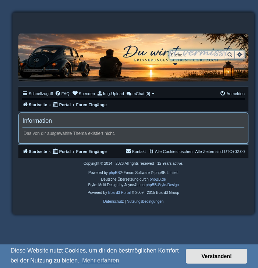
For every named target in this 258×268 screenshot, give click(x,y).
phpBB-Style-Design (162, 185)
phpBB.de (158, 179)
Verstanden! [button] (217, 256)
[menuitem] (62, 93)
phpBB (114, 173)
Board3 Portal (119, 193)
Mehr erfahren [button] (100, 260)
